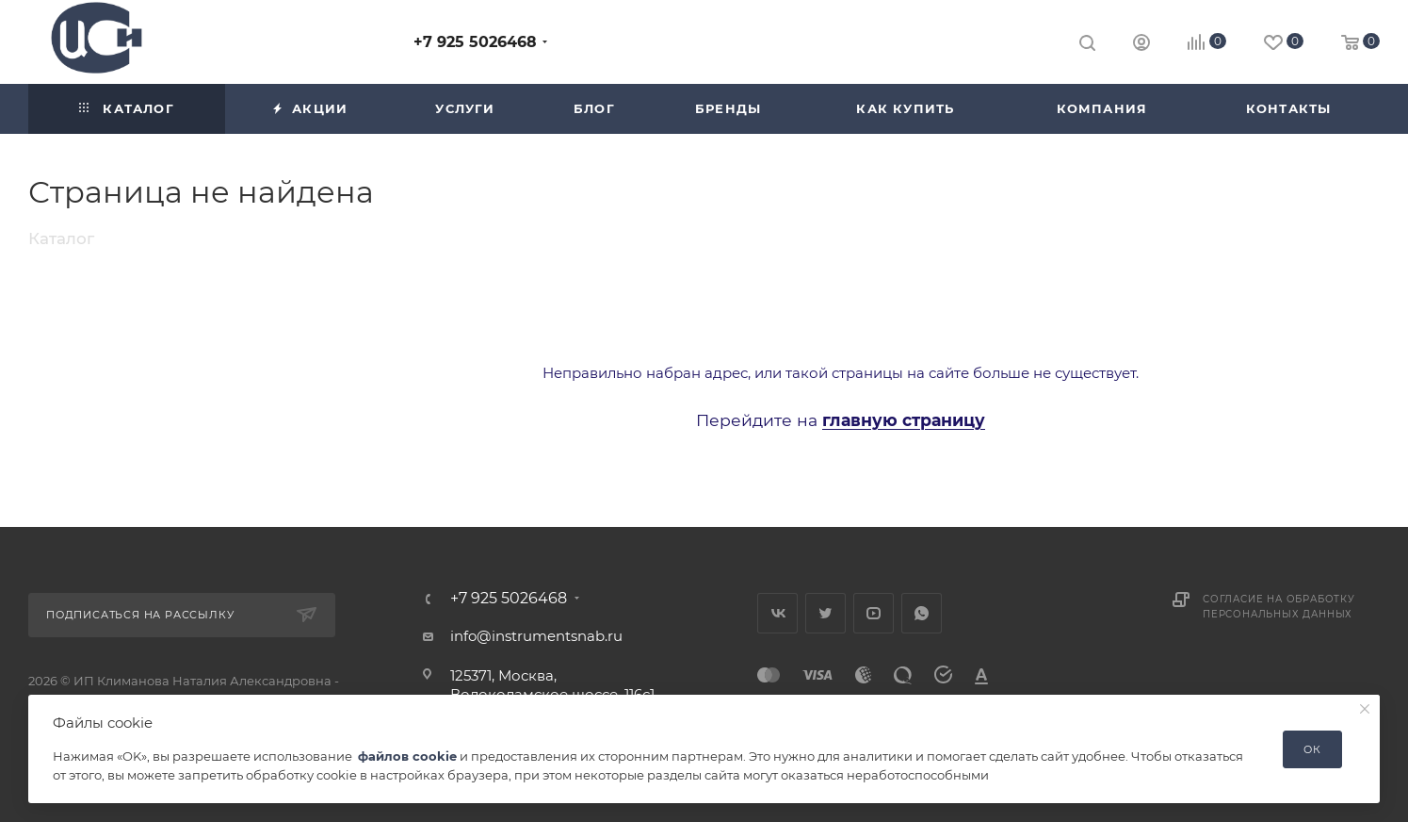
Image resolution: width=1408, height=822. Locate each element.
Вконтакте (777, 613)
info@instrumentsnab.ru (536, 636)
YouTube (873, 613)
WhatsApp (921, 613)
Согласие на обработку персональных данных (1279, 606)
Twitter (825, 613)
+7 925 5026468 (475, 42)
